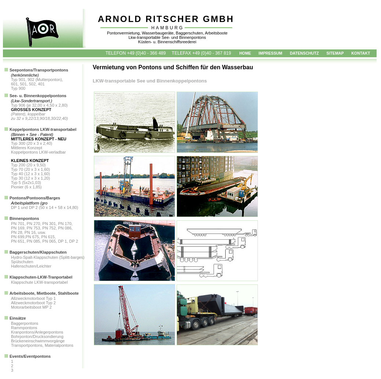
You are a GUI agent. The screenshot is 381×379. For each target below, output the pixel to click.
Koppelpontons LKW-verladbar (38, 152)
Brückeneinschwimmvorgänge (38, 341)
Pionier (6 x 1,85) (26, 187)
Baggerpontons (24, 323)
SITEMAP (335, 53)
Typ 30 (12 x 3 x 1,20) (30, 178)
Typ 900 (18, 88)
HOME (245, 53)
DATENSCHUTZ (304, 53)
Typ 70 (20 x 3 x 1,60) (30, 169)
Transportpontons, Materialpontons (42, 345)
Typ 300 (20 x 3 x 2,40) (31, 143)
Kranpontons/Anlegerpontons (37, 332)
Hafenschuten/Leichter (31, 266)
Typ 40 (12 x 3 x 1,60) (30, 174)
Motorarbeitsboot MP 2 (31, 307)
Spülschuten (22, 262)
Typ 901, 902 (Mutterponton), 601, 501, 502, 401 (37, 81)
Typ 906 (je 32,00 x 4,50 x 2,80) (39, 105)
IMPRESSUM (270, 53)
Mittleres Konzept (26, 148)
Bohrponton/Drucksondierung (37, 336)
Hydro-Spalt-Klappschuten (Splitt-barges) (48, 257)
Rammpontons (24, 327)
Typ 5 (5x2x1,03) (26, 182)
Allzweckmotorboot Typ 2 (33, 303)
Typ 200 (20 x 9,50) (28, 165)
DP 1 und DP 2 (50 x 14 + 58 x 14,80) (44, 207)
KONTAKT (360, 53)
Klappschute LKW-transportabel (39, 282)
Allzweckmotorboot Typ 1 (33, 298)
